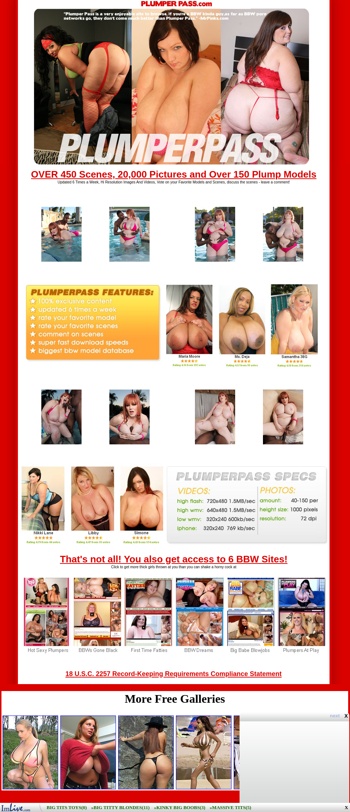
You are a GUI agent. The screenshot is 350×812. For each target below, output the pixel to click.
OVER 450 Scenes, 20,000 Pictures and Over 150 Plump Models (173, 174)
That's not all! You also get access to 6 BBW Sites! (173, 559)
